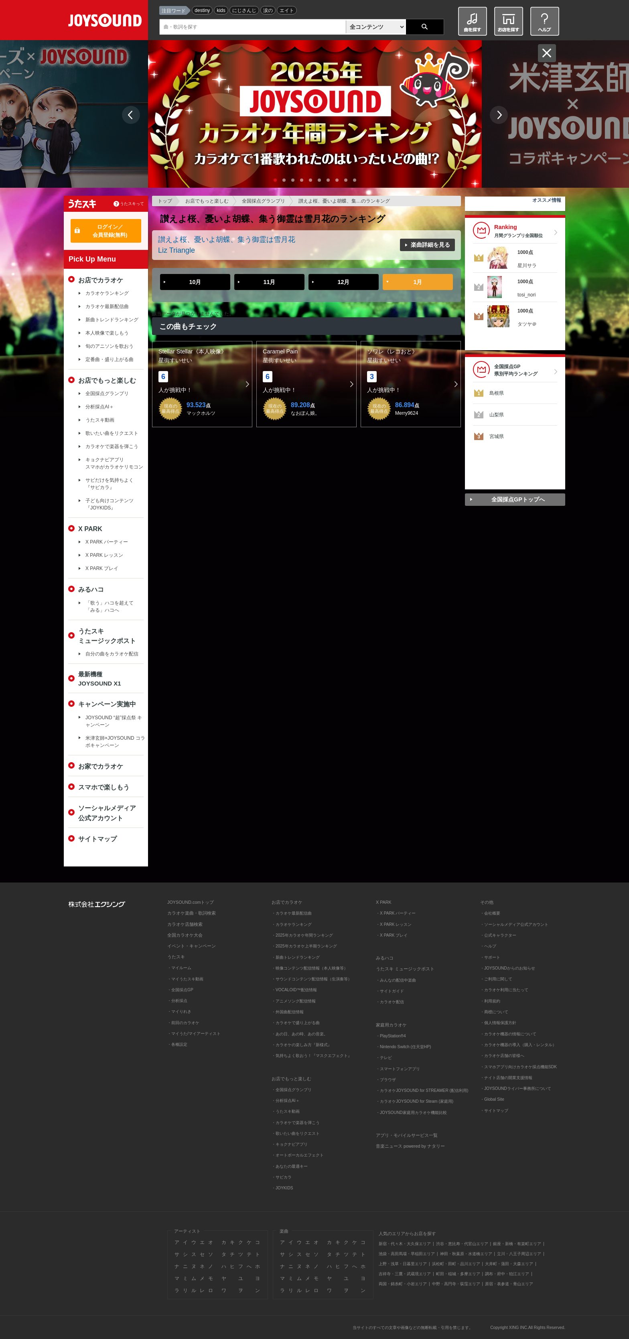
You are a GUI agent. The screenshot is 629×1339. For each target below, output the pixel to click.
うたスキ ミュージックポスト (405, 968)
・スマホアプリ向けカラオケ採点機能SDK (518, 1067)
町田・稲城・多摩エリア (458, 1274)
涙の (268, 10)
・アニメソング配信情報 (294, 1001)
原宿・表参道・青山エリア (509, 1284)
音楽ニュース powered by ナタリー (410, 1146)
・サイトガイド (390, 991)
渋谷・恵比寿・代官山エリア (462, 1244)
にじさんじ (244, 10)
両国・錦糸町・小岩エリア (403, 1284)
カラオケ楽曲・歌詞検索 (191, 913)
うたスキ (176, 956)
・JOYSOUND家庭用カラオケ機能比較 (411, 1112)
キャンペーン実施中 (107, 704)
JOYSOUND (106, 22)
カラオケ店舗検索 (185, 924)
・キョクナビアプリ (290, 1144)
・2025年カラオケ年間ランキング (302, 935)
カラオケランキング (107, 293)
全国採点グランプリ (263, 201)
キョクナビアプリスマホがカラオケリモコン (114, 463)
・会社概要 (490, 913)
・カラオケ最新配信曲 (292, 913)
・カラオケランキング (292, 924)
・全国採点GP (180, 990)
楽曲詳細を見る (430, 244)
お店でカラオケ (100, 280)
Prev (131, 115)
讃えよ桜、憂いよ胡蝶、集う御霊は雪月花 (226, 239)
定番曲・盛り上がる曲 (109, 359)
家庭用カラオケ (391, 1025)
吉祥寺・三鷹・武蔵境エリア (405, 1274)
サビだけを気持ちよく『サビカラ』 (109, 483)
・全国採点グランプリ (292, 1089)
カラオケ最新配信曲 (107, 306)
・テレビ (384, 1057)
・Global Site (492, 1099)
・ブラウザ (386, 1079)
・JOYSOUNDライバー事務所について (515, 1088)
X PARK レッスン (104, 555)
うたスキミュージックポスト (107, 635)
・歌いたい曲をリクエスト (296, 1133)
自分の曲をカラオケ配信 (111, 654)
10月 (195, 282)
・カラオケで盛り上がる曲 (296, 1022)
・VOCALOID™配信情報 (294, 990)
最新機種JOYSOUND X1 (99, 679)
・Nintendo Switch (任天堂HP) (403, 1047)
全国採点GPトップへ (518, 499)
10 (354, 180)
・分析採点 (177, 1000)
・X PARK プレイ (392, 935)
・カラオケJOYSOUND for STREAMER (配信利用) (422, 1090)
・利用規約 (490, 1001)
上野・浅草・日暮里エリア (403, 1264)
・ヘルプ (488, 946)
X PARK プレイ (101, 568)
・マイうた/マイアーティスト (194, 1033)
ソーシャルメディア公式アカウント (107, 812)
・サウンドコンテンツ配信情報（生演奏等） (312, 979)
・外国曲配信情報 (288, 1012)
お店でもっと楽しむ (207, 201)
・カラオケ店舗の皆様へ (502, 1055)
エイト (287, 10)
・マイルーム (179, 968)
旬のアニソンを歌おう (109, 346)
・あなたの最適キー (290, 1166)
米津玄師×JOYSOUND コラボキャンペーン (115, 741)
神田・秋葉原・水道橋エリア (466, 1254)
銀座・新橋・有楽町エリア (517, 1244)
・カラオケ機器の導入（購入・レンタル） (518, 1045)
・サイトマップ (494, 1110)
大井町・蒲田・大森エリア (509, 1264)
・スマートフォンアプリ (398, 1069)
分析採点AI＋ (99, 407)
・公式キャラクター (498, 935)
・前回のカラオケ (183, 1022)
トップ (165, 201)
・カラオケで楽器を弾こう (296, 1122)
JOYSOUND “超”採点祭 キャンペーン (113, 721)
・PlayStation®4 (391, 1036)
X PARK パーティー (106, 542)
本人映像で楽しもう (107, 333)
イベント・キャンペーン (191, 945)
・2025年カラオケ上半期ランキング (304, 946)
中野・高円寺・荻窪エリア (456, 1284)
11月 (269, 282)
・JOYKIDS (282, 1188)
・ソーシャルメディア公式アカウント (514, 924)
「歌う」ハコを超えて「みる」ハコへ (109, 606)
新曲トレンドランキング (111, 320)
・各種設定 (177, 1044)
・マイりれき (179, 1011)
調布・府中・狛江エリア (507, 1274)
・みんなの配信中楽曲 (396, 980)
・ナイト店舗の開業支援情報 (506, 1077)
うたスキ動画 (99, 420)
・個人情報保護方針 (498, 1022)
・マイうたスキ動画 (185, 979)
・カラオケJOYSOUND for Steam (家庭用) (414, 1101)
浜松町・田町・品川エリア (456, 1264)
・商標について (494, 1012)
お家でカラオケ (100, 766)
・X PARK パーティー (396, 913)
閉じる (547, 53)
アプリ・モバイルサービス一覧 (407, 1135)
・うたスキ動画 (286, 1111)
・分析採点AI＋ (286, 1100)
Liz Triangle (176, 250)
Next (499, 115)
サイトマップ (97, 838)
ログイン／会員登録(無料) (110, 231)
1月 (417, 282)
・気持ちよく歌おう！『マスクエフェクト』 (312, 1055)
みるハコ (91, 589)
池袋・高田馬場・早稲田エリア (407, 1254)
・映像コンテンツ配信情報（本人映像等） (310, 968)
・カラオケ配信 (390, 1002)
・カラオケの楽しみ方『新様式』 (302, 1045)
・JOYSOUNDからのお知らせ (507, 968)
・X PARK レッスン (394, 924)
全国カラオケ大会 (185, 935)
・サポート (490, 957)
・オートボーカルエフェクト (298, 1155)
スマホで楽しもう (104, 787)
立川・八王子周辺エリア (519, 1254)
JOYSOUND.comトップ (190, 902)
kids (221, 10)
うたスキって (132, 203)
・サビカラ (282, 1177)
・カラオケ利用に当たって (504, 990)
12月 (343, 282)
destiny (202, 10)
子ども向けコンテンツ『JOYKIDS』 (109, 504)
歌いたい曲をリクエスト (111, 433)
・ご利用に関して (496, 979)
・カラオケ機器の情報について (508, 1034)
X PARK (90, 528)
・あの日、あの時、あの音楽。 (300, 1034)
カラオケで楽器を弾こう (111, 446)
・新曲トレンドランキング (296, 957)
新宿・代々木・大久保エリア (405, 1244)
